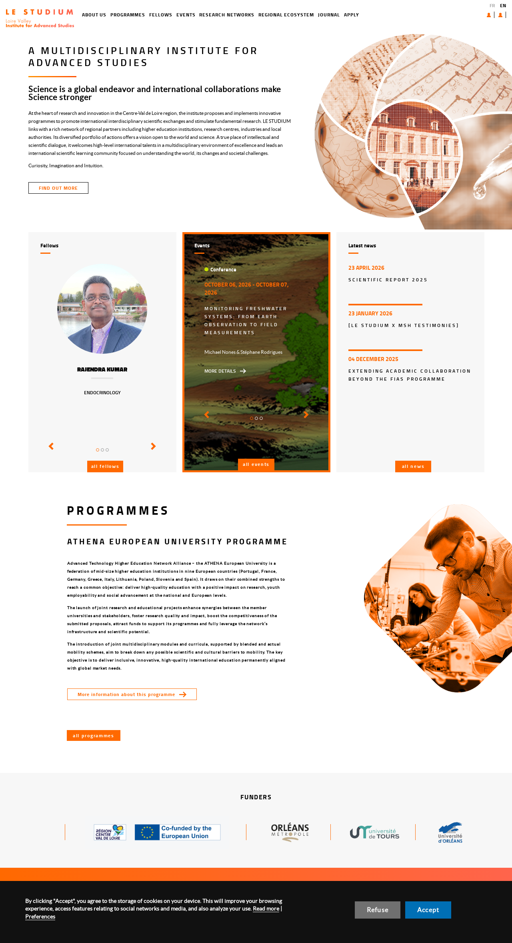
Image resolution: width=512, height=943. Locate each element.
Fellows (132, 14)
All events (256, 464)
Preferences (40, 916)
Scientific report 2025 (388, 279)
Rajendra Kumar (102, 369)
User (494, 15)
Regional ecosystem (257, 14)
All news (413, 466)
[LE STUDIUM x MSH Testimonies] (403, 325)
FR (492, 5)
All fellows (105, 466)
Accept (428, 909)
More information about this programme (126, 694)
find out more (58, 188)
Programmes (99, 14)
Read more (266, 908)
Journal (300, 14)
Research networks (198, 14)
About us (470, 14)
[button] (49, 452)
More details (220, 370)
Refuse (377, 909)
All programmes (93, 735)
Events (157, 14)
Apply (322, 14)
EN (503, 5)
